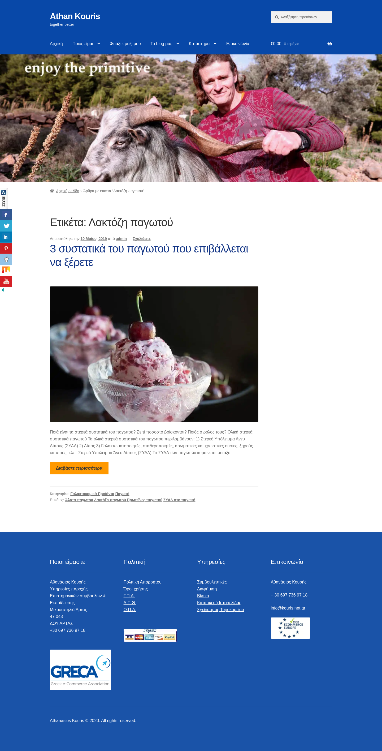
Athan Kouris (75, 16)
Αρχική (56, 43)
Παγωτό (122, 494)
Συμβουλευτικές (212, 582)
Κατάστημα (199, 43)
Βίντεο (203, 596)
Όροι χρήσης (136, 589)
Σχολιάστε (141, 239)
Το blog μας (161, 43)
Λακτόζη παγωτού (110, 500)
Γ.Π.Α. (129, 596)
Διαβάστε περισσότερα (79, 468)
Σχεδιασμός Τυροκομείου (220, 609)
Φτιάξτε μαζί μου (125, 43)
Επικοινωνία (237, 43)
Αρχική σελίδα (67, 191)
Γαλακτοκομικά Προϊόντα (92, 494)
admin (121, 239)
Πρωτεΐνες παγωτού (144, 500)
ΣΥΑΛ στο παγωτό (179, 500)
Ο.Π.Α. (130, 609)
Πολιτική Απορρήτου (143, 582)
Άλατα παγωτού (79, 500)
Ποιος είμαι (82, 43)
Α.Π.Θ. (130, 602)
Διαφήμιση (207, 589)
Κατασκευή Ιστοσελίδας (219, 602)
